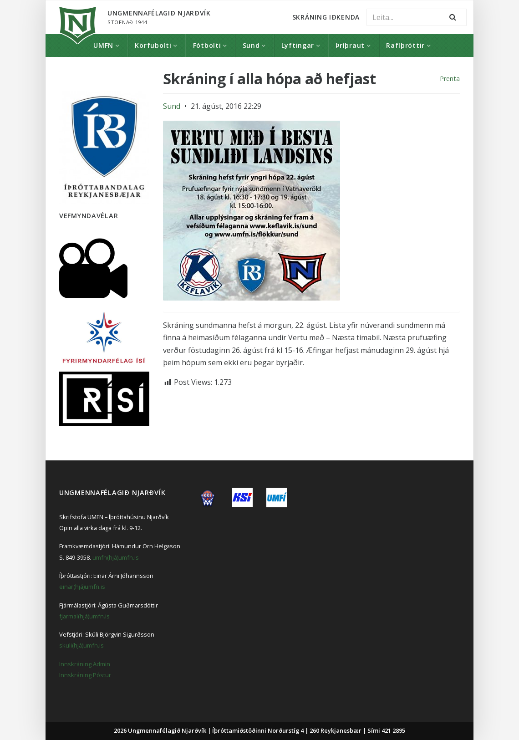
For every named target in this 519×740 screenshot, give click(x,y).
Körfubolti (153, 45)
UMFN (103, 45)
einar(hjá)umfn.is (82, 586)
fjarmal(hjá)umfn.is (84, 616)
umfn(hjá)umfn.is (115, 557)
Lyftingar (297, 45)
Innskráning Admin (84, 664)
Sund (251, 45)
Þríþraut (350, 45)
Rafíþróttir (405, 45)
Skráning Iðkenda (326, 17)
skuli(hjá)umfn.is (81, 645)
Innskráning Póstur (85, 675)
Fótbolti (207, 45)
